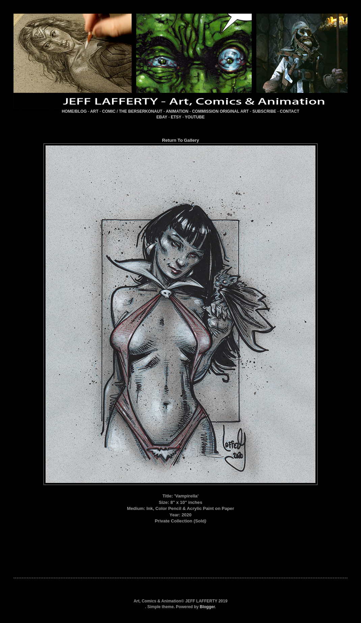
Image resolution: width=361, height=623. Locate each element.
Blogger (207, 606)
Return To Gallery (180, 140)
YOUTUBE (195, 117)
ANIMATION (177, 111)
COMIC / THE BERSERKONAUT (132, 111)
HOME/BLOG (74, 111)
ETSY (176, 117)
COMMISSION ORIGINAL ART (220, 111)
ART (94, 111)
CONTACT (289, 111)
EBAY (162, 117)
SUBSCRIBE (264, 111)
